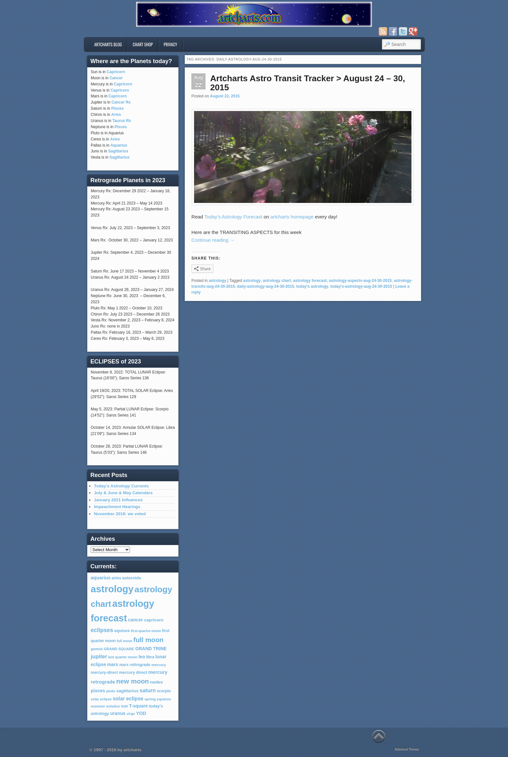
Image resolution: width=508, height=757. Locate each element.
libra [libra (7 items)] (150, 657)
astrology (217, 280)
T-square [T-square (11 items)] (138, 705)
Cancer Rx (121, 102)
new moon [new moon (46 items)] (132, 681)
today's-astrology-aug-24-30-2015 (361, 286)
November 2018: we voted (120, 513)
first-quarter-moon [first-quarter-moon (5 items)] (146, 631)
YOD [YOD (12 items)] (141, 713)
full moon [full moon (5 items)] (124, 641)
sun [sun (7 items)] (124, 706)
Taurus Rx (121, 120)
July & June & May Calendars (123, 492)
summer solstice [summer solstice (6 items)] (105, 706)
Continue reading (213, 240)
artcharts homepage (292, 216)
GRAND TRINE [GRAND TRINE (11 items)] (151, 648)
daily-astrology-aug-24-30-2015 (265, 286)
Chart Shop (143, 44)
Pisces (117, 108)
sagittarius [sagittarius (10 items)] (127, 690)
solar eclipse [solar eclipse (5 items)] (101, 699)
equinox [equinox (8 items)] (122, 631)
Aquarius (118, 145)
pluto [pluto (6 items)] (110, 691)
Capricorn (116, 72)
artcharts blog (108, 44)
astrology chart (277, 280)
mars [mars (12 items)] (112, 664)
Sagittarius (118, 151)
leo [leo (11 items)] (141, 656)
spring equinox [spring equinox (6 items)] (157, 699)
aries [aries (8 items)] (116, 578)
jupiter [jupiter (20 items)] (99, 656)
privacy (170, 44)
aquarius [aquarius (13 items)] (100, 577)
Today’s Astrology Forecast (233, 216)
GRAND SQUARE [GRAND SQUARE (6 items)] (119, 649)
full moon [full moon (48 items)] (148, 639)
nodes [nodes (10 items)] (156, 682)
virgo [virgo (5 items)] (131, 714)
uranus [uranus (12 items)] (118, 713)
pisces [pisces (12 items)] (98, 690)
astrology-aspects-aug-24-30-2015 (360, 280)
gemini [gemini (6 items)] (97, 649)
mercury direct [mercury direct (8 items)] (133, 672)
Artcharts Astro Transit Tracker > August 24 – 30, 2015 (307, 83)
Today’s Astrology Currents (121, 486)
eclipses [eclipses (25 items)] (102, 630)
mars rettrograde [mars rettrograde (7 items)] (134, 664)
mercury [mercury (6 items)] (158, 665)
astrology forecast (310, 280)
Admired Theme (407, 749)
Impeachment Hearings (117, 506)
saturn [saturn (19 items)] (148, 690)
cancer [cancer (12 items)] (135, 619)
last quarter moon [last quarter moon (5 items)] (122, 657)
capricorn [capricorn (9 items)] (154, 620)
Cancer (116, 78)
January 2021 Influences (118, 499)
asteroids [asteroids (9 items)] (131, 577)
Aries (116, 114)
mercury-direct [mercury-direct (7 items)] (104, 672)
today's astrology (312, 286)
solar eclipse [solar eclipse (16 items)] (128, 698)
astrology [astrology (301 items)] (112, 589)
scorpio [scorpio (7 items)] (164, 691)
